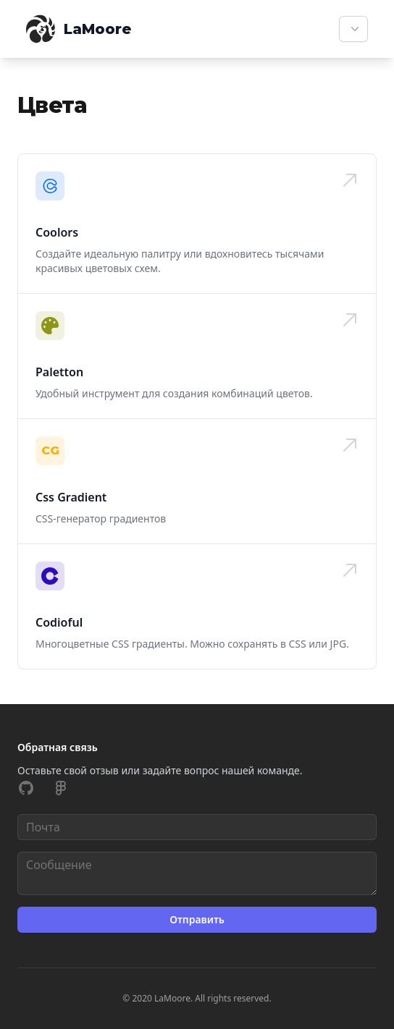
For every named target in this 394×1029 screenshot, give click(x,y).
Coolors (56, 232)
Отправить (197, 919)
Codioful (59, 622)
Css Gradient (70, 497)
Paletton (59, 372)
